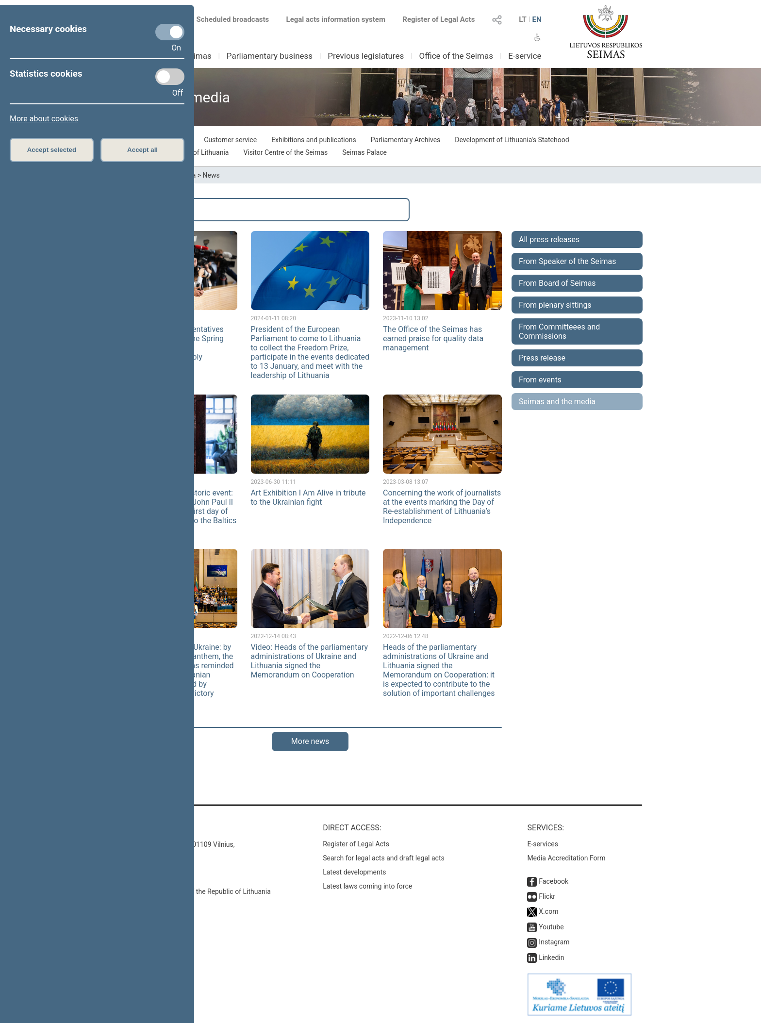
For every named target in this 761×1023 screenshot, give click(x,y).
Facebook (553, 881)
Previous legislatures (366, 56)
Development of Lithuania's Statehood (512, 140)
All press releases (549, 239)
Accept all (142, 149)
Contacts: (139, 827)
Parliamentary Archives (406, 140)
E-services (542, 844)
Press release (542, 358)
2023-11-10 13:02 (405, 318)
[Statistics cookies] (169, 76)
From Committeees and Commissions (559, 331)
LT (523, 19)
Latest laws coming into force (367, 886)
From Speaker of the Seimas (567, 261)
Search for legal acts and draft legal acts (384, 858)
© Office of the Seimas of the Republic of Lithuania (194, 891)
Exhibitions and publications (313, 140)
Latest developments (354, 872)
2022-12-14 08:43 (273, 636)
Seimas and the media (557, 401)
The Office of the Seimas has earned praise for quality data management (433, 338)
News (211, 175)
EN (536, 19)
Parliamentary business (270, 56)
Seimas (198, 56)
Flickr (547, 896)
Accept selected (52, 149)
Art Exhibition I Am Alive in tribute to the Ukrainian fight (308, 497)
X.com (548, 911)
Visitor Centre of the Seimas (285, 152)
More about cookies (44, 118)
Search (143, 209)
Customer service (230, 140)
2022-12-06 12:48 (405, 636)
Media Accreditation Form (566, 858)
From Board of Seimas (557, 283)
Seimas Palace (364, 152)
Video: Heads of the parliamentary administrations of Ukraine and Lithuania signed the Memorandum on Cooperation (309, 661)
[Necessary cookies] (169, 32)
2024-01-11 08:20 (273, 318)
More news (310, 741)
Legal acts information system (335, 19)
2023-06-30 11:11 (273, 481)
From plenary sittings (555, 305)
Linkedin (551, 957)
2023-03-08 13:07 (405, 481)
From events (540, 379)
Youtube (551, 927)
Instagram (554, 942)
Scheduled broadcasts (226, 19)
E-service (524, 56)
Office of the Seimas (456, 56)
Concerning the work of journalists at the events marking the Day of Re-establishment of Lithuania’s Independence (442, 506)
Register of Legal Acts (438, 19)
